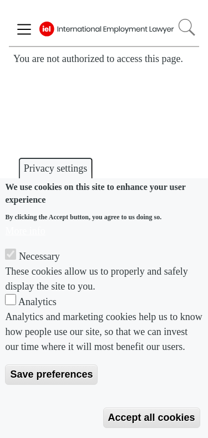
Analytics (37, 301)
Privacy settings (56, 168)
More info (25, 230)
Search (186, 27)
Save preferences (51, 374)
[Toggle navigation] (24, 29)
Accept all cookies (151, 417)
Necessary (39, 256)
